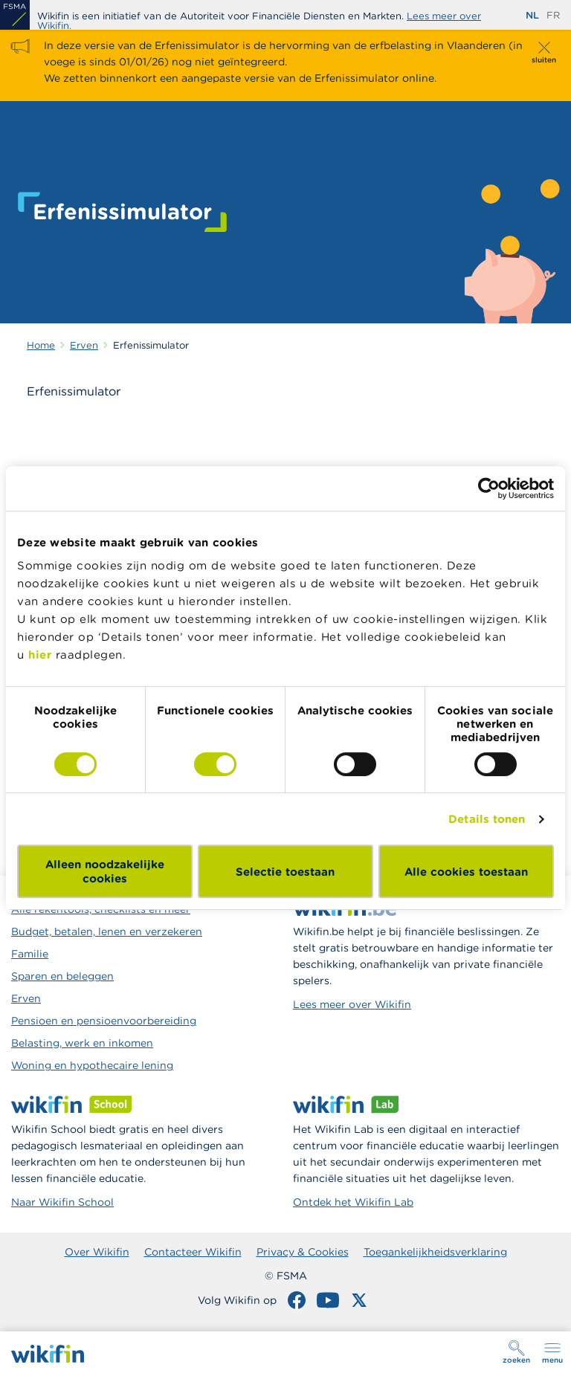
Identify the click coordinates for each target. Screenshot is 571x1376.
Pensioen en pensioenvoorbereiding (103, 1020)
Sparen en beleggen (62, 976)
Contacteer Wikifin (193, 1252)
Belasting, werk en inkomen (82, 1043)
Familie (29, 953)
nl (532, 15)
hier (39, 654)
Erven (26, 998)
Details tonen (486, 819)
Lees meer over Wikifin (352, 1004)
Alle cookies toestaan (466, 872)
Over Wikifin (97, 1252)
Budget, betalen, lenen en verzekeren (106, 931)
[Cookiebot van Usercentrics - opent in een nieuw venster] (489, 488)
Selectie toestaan (285, 872)
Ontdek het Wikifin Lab (353, 1202)
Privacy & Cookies (303, 1252)
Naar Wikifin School (62, 1202)
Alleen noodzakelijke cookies (104, 871)
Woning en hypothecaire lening (92, 1065)
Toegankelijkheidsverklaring (435, 1252)
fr (553, 15)
